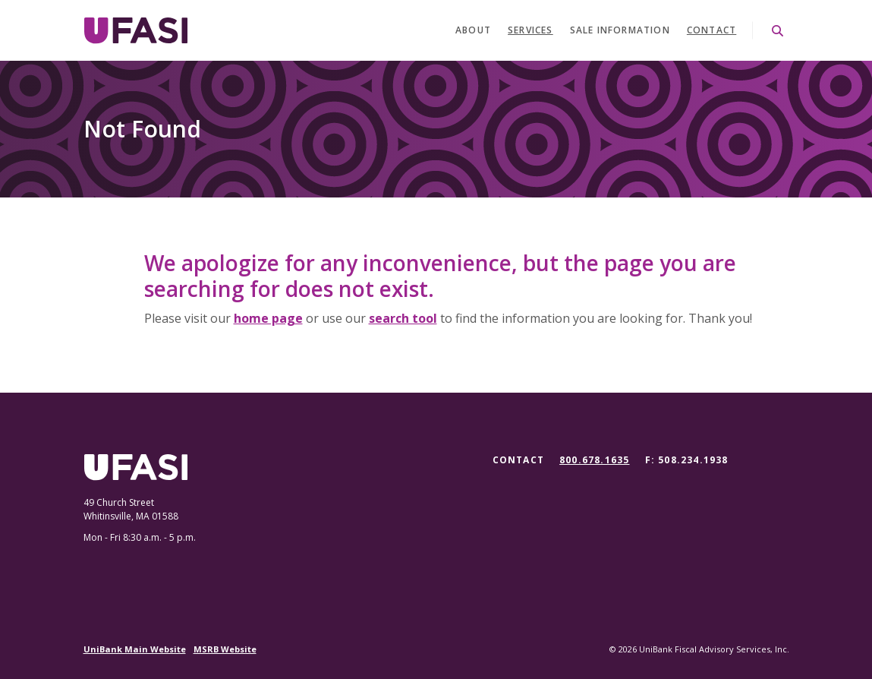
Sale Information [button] (620, 30)
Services (530, 30)
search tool (403, 318)
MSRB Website (225, 649)
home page (268, 318)
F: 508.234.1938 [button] (687, 459)
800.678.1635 (594, 460)
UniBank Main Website (134, 649)
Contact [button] (518, 459)
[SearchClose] (778, 30)
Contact (711, 30)
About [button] (473, 30)
